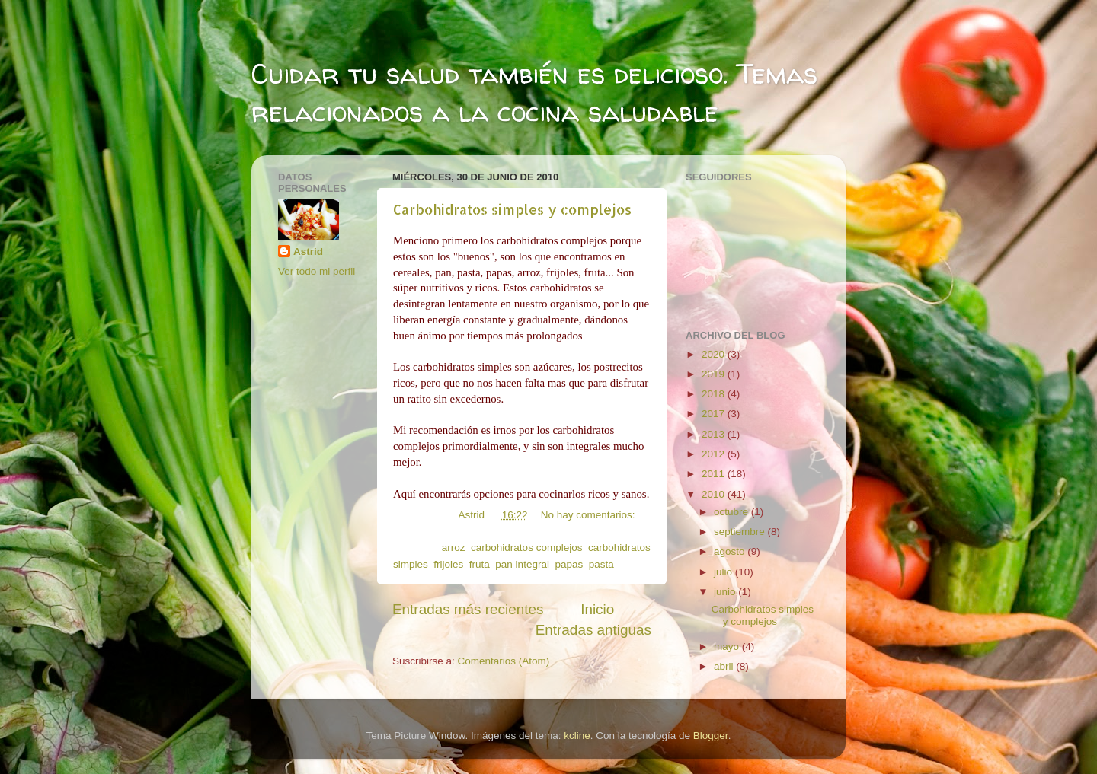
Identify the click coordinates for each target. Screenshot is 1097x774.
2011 (715, 473)
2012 (715, 454)
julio (724, 572)
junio (726, 591)
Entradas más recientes (467, 609)
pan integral (522, 564)
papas (569, 564)
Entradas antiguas (593, 630)
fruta (479, 564)
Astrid (308, 251)
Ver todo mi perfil (316, 271)
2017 (715, 413)
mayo (728, 646)
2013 (715, 434)
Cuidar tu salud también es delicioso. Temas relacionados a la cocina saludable (534, 92)
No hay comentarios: (588, 515)
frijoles (448, 564)
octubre (732, 512)
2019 (715, 374)
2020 (715, 354)
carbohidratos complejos (526, 547)
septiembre (741, 531)
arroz (453, 547)
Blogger (710, 735)
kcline (577, 735)
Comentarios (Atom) (504, 661)
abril (725, 666)
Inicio (597, 609)
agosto (730, 551)
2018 (715, 394)
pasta (601, 564)
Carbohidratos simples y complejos (512, 209)
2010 (715, 494)
